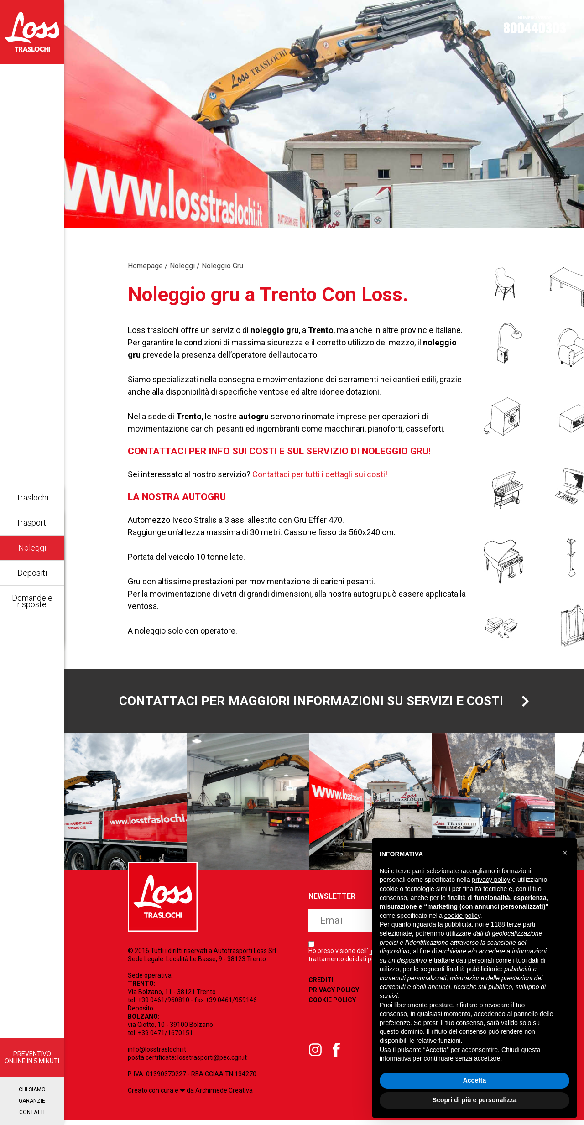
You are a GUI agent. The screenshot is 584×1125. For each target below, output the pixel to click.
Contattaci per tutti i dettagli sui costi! (319, 474)
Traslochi (32, 497)
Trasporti (32, 522)
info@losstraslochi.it (157, 1054)
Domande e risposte (32, 601)
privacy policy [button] (491, 879)
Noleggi (32, 547)
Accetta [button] (474, 1080)
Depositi (32, 573)
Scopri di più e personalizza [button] (474, 1100)
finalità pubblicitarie (473, 969)
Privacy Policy (333, 1027)
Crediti (321, 1017)
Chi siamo (32, 1089)
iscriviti (363, 958)
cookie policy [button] (462, 915)
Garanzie (32, 1101)
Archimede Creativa (224, 1095)
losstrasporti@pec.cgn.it (212, 1063)
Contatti (32, 1112)
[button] (565, 852)
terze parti (521, 924)
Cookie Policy (332, 1037)
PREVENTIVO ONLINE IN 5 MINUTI (32, 1057)
